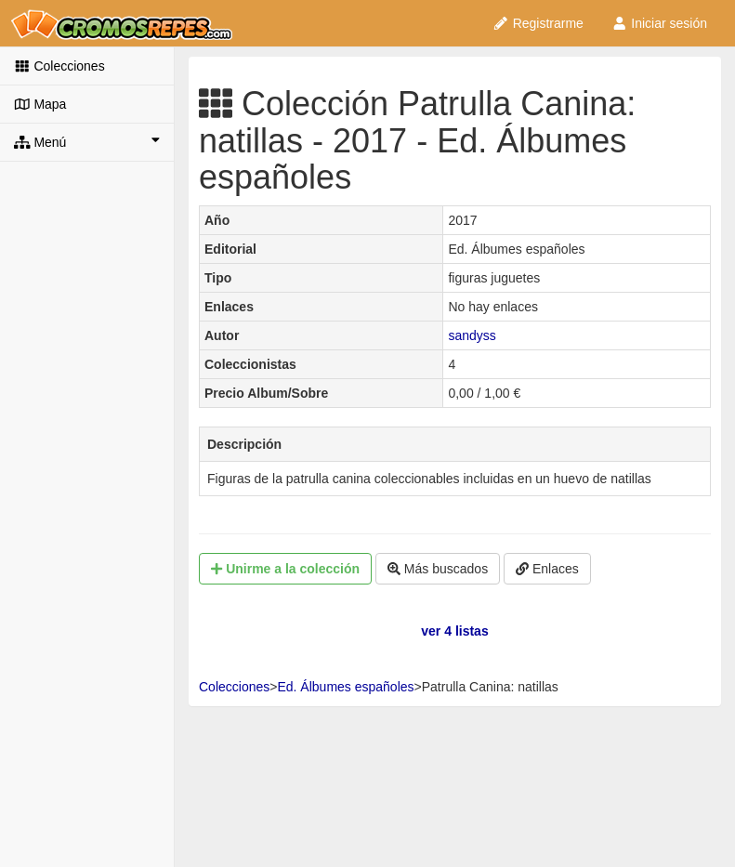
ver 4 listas (454, 631)
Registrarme (538, 23)
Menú (87, 141)
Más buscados (437, 568)
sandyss (471, 335)
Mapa (40, 104)
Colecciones (59, 66)
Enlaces (547, 568)
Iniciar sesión (659, 23)
